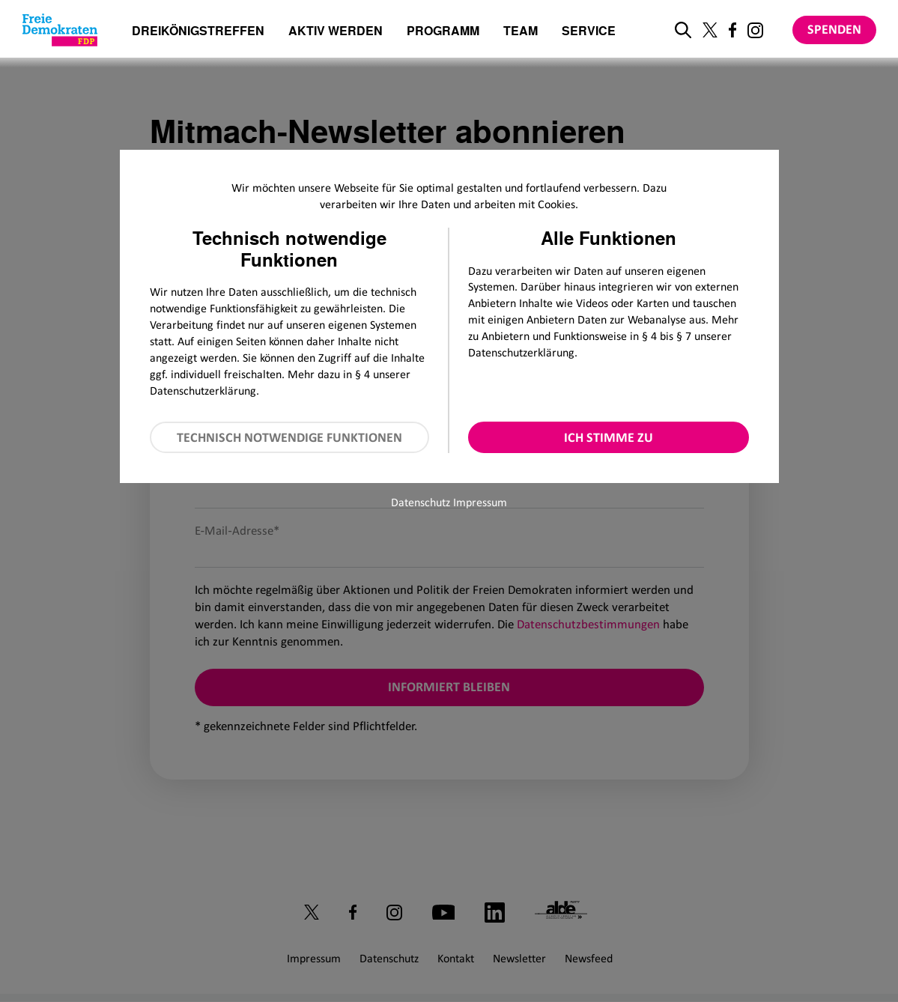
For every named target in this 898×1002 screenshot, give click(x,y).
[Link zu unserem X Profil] (710, 29)
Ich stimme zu (608, 437)
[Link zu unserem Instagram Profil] (755, 30)
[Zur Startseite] (59, 30)
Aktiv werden (335, 32)
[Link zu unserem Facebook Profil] (732, 29)
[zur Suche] (683, 30)
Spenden (834, 29)
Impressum (480, 502)
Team (520, 32)
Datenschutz (420, 502)
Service (589, 32)
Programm (443, 32)
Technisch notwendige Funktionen (289, 437)
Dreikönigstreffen (198, 30)
